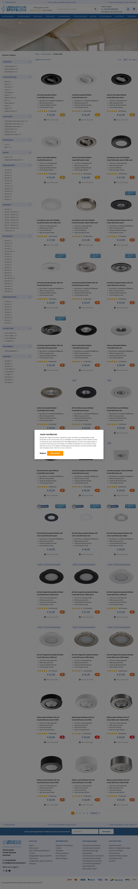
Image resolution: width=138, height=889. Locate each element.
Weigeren (43, 453)
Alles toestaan (55, 453)
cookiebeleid (67, 448)
